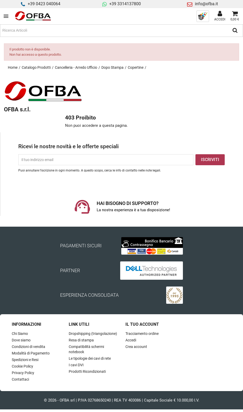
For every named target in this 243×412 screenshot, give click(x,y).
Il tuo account (142, 324)
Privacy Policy (23, 373)
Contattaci (20, 379)
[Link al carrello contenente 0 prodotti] (234, 16)
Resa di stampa (81, 340)
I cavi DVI (76, 365)
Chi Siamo (20, 333)
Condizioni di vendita (28, 347)
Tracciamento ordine (142, 333)
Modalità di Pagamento (31, 353)
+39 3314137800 (125, 3)
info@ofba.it (206, 3)
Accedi (130, 340)
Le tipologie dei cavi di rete (90, 358)
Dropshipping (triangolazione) (93, 333)
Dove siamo (21, 340)
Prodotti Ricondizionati (87, 371)
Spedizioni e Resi (25, 360)
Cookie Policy (22, 366)
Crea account (136, 347)
